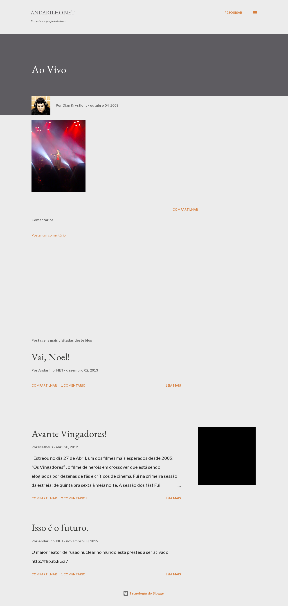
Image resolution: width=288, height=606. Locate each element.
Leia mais (173, 385)
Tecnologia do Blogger (144, 593)
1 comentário (73, 385)
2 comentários (74, 498)
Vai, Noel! (51, 356)
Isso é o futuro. (60, 527)
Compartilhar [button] (185, 209)
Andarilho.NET (53, 12)
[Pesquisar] (233, 12)
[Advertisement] (108, 281)
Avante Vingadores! (69, 433)
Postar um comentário (49, 235)
